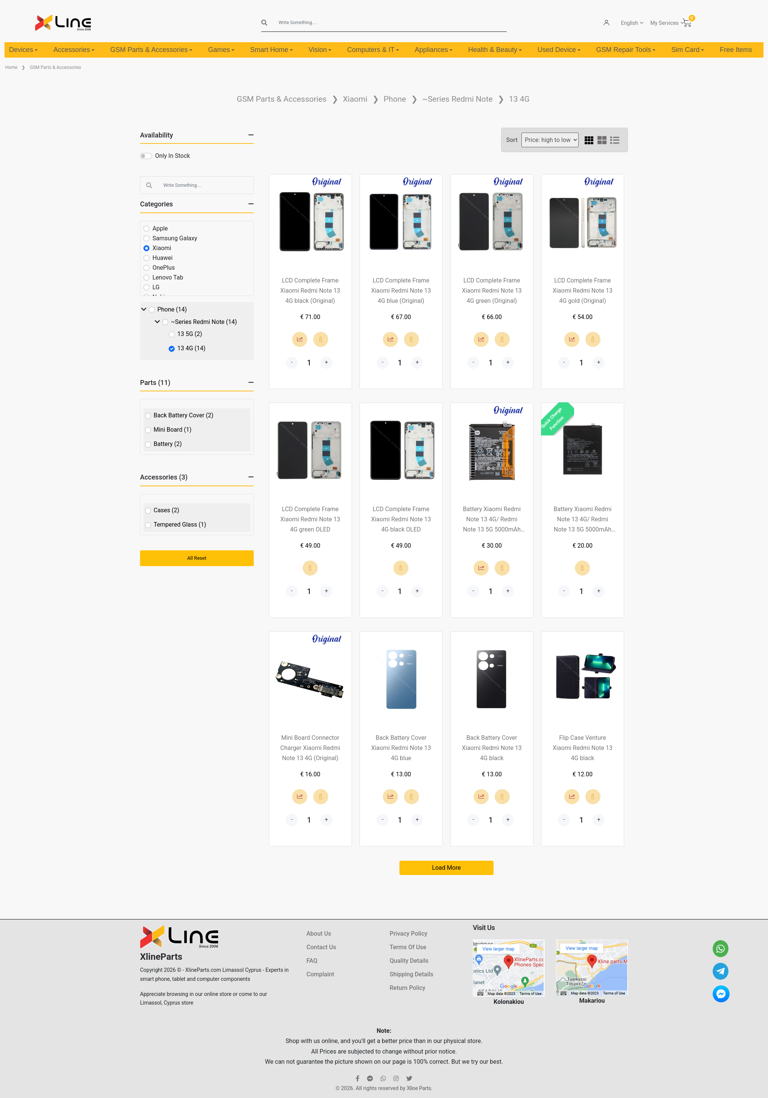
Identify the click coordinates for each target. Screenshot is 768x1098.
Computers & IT (373, 49)
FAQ (311, 960)
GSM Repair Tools (626, 49)
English (629, 23)
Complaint (320, 974)
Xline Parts (419, 1088)
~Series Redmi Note (457, 99)
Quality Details (409, 960)
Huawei (162, 257)
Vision (319, 49)
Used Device (559, 49)
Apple (160, 228)
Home (11, 67)
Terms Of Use (408, 947)
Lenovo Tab (167, 277)
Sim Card (687, 49)
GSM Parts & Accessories (151, 49)
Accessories (73, 49)
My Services (665, 23)
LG (156, 287)
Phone (395, 99)
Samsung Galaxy (174, 238)
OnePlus (163, 267)
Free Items (736, 49)
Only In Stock (172, 155)
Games (221, 49)
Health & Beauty (495, 49)
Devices (23, 49)
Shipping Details (411, 974)
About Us (318, 933)
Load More (446, 867)
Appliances (434, 49)
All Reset (196, 558)
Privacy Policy (408, 933)
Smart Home (271, 49)
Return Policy (407, 987)
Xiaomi (355, 99)
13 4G (519, 99)
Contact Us (321, 947)
